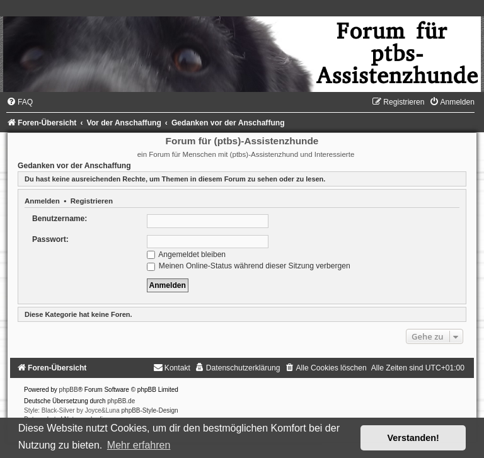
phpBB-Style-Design (150, 410)
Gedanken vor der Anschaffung (74, 165)
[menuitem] (19, 102)
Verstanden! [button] (413, 438)
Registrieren (92, 201)
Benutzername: (59, 218)
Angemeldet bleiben (186, 254)
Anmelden (42, 201)
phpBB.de (121, 401)
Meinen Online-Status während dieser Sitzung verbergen (248, 265)
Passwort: (50, 239)
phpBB (68, 389)
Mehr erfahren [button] (139, 445)
